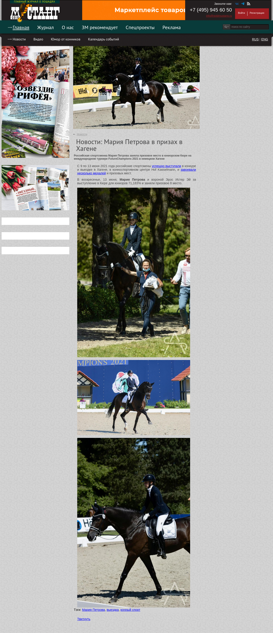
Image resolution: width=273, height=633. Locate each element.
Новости (19, 39)
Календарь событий (103, 39)
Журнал (45, 27)
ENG (264, 39)
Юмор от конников (65, 39)
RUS (255, 39)
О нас (68, 27)
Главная (21, 27)
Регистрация (257, 13)
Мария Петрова (93, 610)
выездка (113, 610)
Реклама (172, 27)
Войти (241, 13)
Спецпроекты (140, 27)
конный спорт (130, 610)
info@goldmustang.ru (219, 15)
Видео (38, 39)
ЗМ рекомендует (100, 27)
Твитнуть (83, 619)
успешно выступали (166, 166)
